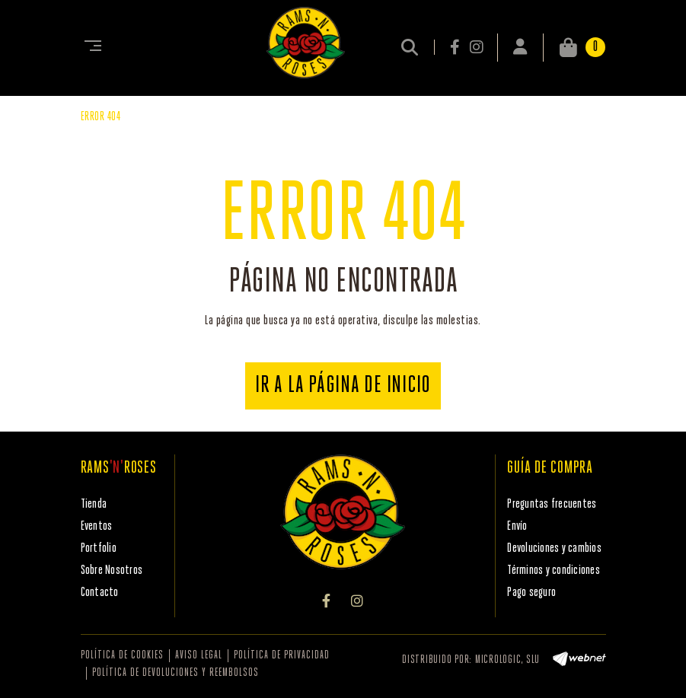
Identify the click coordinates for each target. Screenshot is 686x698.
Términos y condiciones (553, 570)
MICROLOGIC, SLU (507, 660)
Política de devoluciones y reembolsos (175, 673)
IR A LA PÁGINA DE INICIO (343, 386)
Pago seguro (531, 592)
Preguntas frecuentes (551, 504)
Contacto (100, 592)
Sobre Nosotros (112, 570)
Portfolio (98, 548)
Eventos (97, 526)
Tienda (94, 504)
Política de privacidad (282, 655)
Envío (517, 526)
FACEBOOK (456, 47)
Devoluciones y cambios (554, 548)
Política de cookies (122, 655)
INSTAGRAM (476, 47)
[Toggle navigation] (90, 47)
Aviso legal (198, 655)
